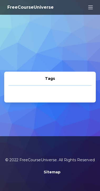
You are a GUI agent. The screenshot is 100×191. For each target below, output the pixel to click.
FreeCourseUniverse (30, 7)
